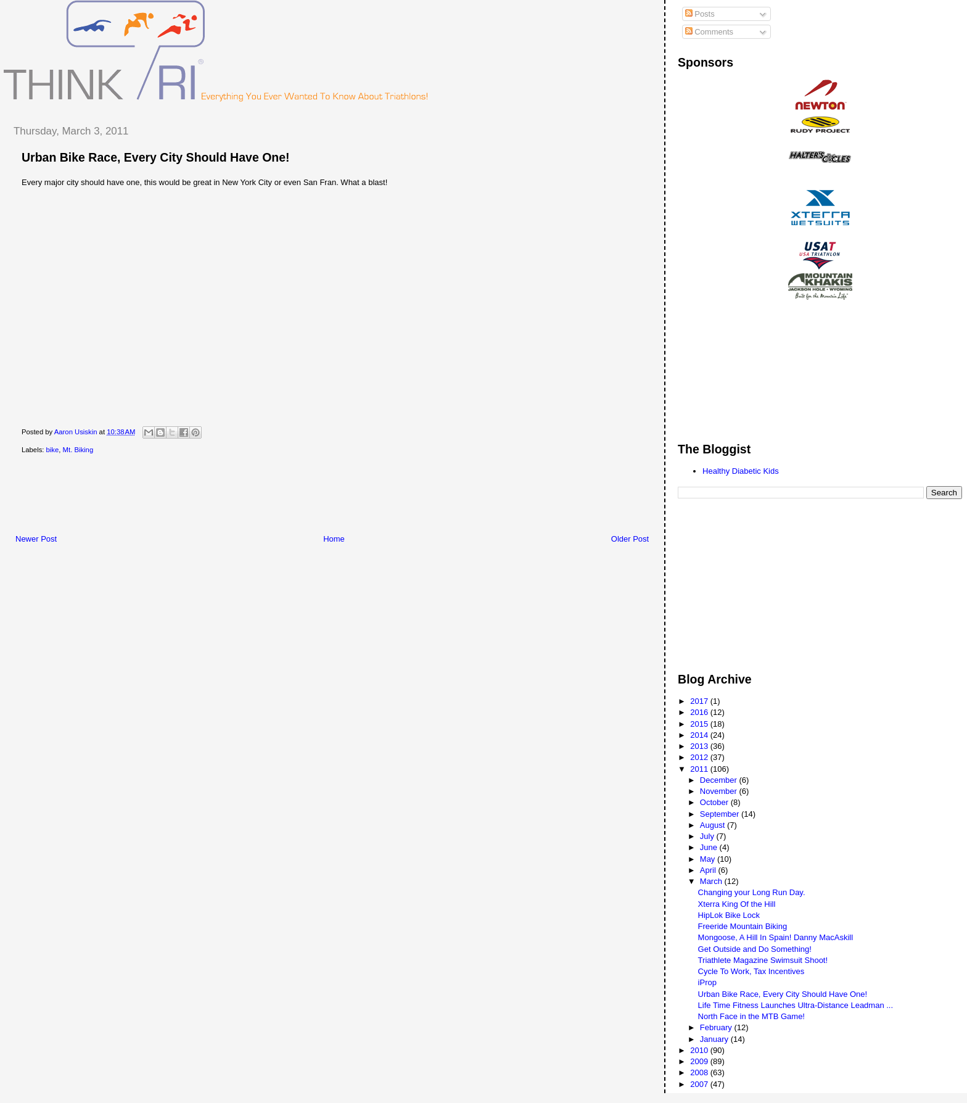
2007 (700, 1084)
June (710, 847)
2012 (700, 757)
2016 (700, 712)
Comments (709, 31)
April (709, 870)
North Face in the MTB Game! (751, 1016)
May (708, 859)
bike (52, 449)
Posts (700, 14)
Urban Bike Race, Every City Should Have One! (156, 157)
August (713, 825)
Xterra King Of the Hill (737, 904)
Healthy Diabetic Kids (740, 471)
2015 (700, 724)
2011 (700, 769)
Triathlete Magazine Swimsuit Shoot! (763, 960)
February (717, 1027)
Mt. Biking (78, 449)
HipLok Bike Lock (729, 915)
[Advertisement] (227, 496)
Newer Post (36, 538)
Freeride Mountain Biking (743, 926)
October (715, 802)
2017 (700, 701)
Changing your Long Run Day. (751, 892)
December (719, 780)
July (708, 836)
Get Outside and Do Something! (755, 949)
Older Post (630, 538)
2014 (700, 735)
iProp (707, 982)
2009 (700, 1061)
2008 (700, 1072)
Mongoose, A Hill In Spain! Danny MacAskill (775, 937)
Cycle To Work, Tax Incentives (751, 971)
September (720, 814)
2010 (700, 1050)
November (719, 791)
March (712, 881)
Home (334, 538)
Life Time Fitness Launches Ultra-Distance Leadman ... (795, 1005)
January (715, 1039)
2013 (700, 746)
